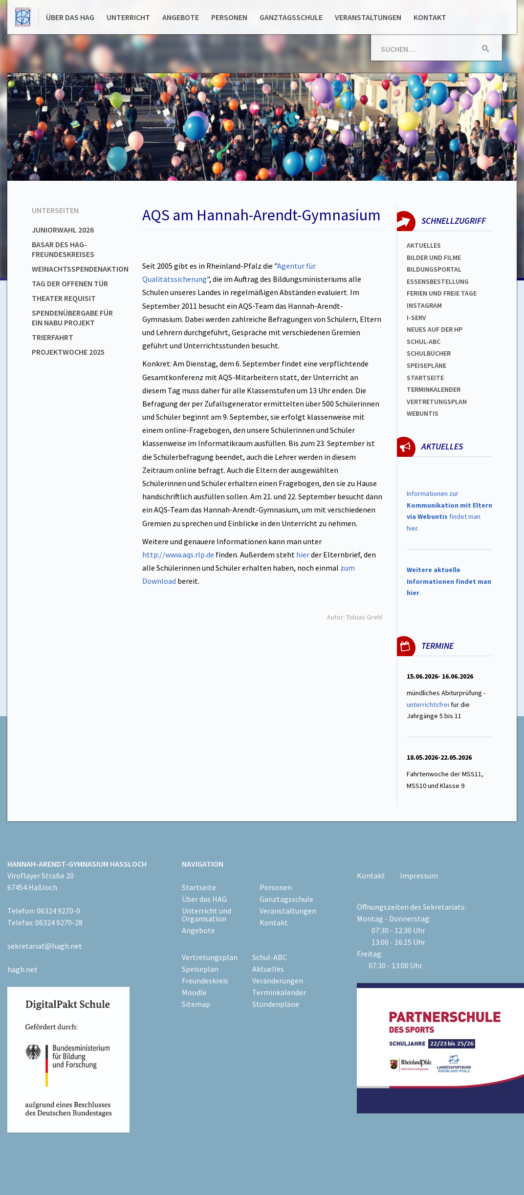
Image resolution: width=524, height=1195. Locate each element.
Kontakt (430, 17)
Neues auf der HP (434, 329)
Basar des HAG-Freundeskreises (63, 249)
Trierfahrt (52, 337)
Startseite (425, 377)
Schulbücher (429, 353)
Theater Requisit (64, 298)
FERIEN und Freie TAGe (442, 293)
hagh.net (22, 969)
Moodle (194, 992)
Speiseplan (200, 969)
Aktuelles (424, 245)
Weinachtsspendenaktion (80, 269)
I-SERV (416, 317)
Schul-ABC (269, 957)
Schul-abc (423, 341)
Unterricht (128, 17)
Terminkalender (433, 389)
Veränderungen (277, 980)
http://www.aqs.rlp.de (178, 554)
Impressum (419, 875)
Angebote (180, 17)
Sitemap (196, 1004)
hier (302, 554)
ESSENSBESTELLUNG (438, 281)
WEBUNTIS (422, 413)
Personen (229, 17)
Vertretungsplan (437, 401)
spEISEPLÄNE (426, 365)
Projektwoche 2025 (68, 352)
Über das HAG (70, 17)
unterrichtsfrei (428, 704)
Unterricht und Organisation (206, 914)
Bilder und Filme (434, 257)
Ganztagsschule (291, 17)
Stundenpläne (275, 1004)
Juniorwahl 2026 (63, 230)
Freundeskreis (205, 980)
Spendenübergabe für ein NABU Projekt (72, 317)
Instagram (424, 305)
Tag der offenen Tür (70, 283)
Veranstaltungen (368, 17)
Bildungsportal (434, 269)
